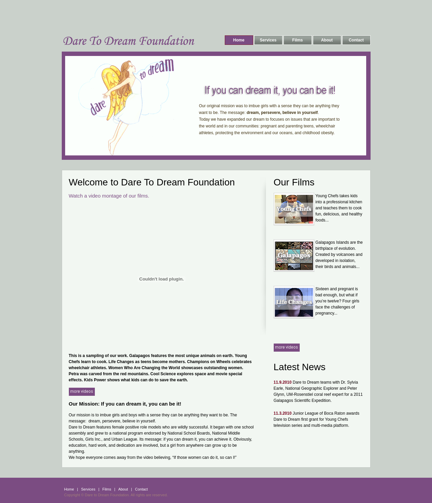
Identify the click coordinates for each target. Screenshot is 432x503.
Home (238, 40)
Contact (356, 40)
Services (268, 40)
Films (297, 40)
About (327, 40)
